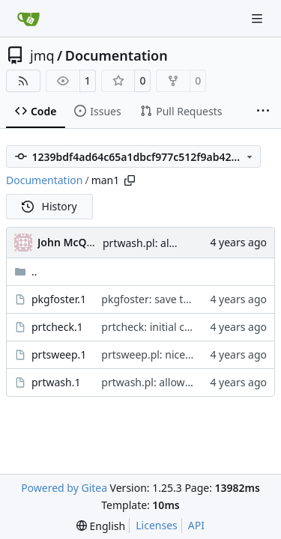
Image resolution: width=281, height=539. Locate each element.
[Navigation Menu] (259, 18)
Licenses (157, 525)
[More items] (263, 111)
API (196, 525)
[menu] (100, 526)
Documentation (116, 55)
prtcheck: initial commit (159, 327)
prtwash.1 (55, 382)
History (49, 206)
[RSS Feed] (23, 81)
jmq (42, 55)
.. (25, 271)
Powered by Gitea (64, 488)
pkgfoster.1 (58, 299)
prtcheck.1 (57, 327)
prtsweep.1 (58, 354)
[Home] (28, 18)
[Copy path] (129, 180)
